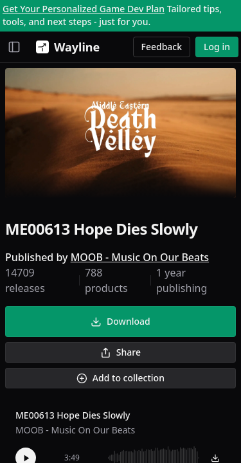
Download (120, 321)
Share (120, 352)
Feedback (162, 47)
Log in (217, 47)
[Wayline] (65, 47)
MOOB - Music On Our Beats (140, 257)
